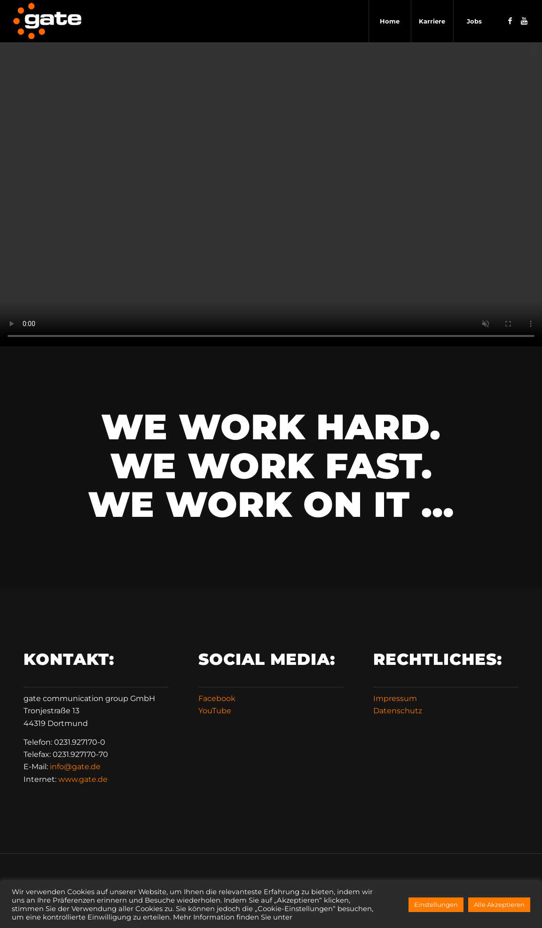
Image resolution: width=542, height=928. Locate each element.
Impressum (395, 698)
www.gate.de (83, 779)
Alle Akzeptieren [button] (499, 904)
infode (75, 766)
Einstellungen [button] (436, 904)
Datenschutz (397, 710)
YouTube (214, 710)
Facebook (217, 698)
